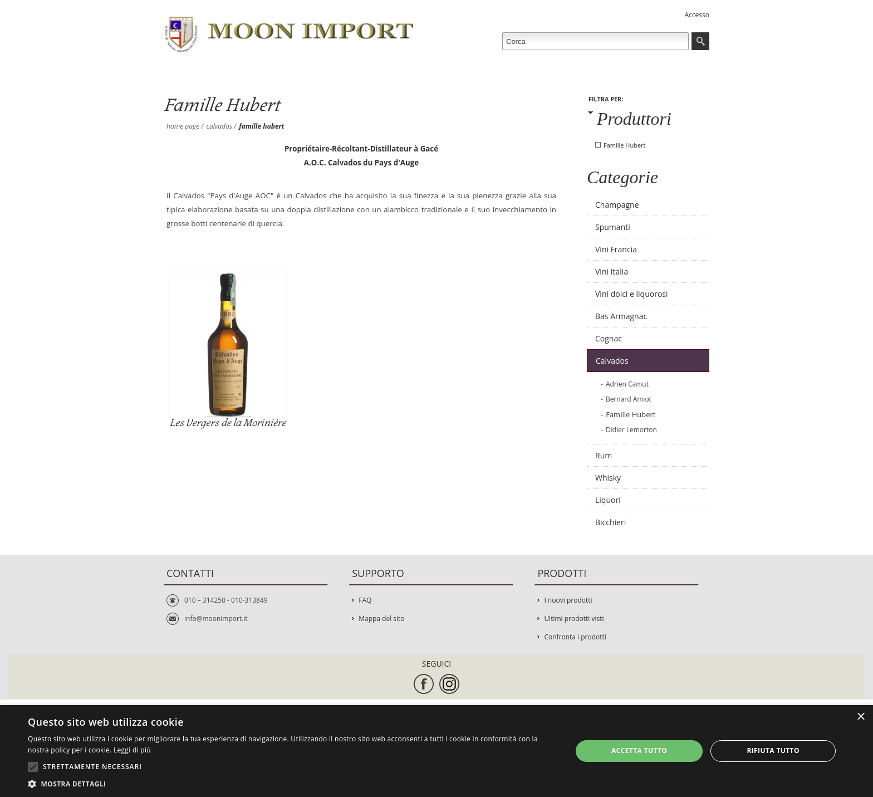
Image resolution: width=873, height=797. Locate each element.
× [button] (860, 717)
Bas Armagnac (621, 316)
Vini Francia (616, 249)
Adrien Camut (627, 384)
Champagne (617, 204)
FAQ (365, 600)
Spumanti (612, 227)
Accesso (697, 14)
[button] (292, 783)
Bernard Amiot (628, 399)
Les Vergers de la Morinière (227, 423)
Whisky (608, 477)
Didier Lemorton (631, 429)
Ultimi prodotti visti (574, 618)
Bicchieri (610, 522)
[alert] (436, 751)
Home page (182, 126)
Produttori (634, 119)
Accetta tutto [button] (639, 750)
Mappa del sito (381, 618)
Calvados (219, 126)
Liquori (608, 500)
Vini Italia (611, 271)
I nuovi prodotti (568, 600)
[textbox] (595, 41)
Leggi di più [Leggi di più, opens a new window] (132, 750)
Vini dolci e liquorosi (631, 294)
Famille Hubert (625, 145)
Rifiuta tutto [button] (773, 750)
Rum (603, 455)
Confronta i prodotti (575, 637)
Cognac (608, 338)
